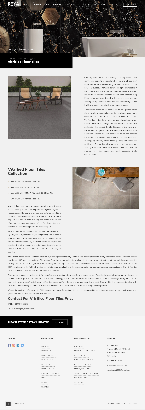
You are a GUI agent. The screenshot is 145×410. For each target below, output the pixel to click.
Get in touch (130, 5)
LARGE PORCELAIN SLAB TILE (85, 351)
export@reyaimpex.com (24, 309)
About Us (27, 5)
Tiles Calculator (48, 360)
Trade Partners (72, 5)
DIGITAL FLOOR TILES (82, 364)
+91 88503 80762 (114, 360)
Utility (86, 5)
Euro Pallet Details (50, 373)
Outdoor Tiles (80, 378)
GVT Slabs (78, 382)
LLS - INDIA (132, 403)
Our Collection (41, 5)
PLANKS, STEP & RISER (83, 369)
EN (112, 5)
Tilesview (45, 387)
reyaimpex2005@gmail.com (118, 370)
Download (57, 5)
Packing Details (48, 369)
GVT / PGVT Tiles (80, 355)
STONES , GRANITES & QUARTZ (86, 373)
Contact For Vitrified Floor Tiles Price (40, 298)
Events (104, 5)
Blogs (95, 5)
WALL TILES (78, 346)
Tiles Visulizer (47, 364)
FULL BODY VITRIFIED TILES (84, 360)
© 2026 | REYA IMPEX (16, 403)
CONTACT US (59, 322)
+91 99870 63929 (21, 304)
